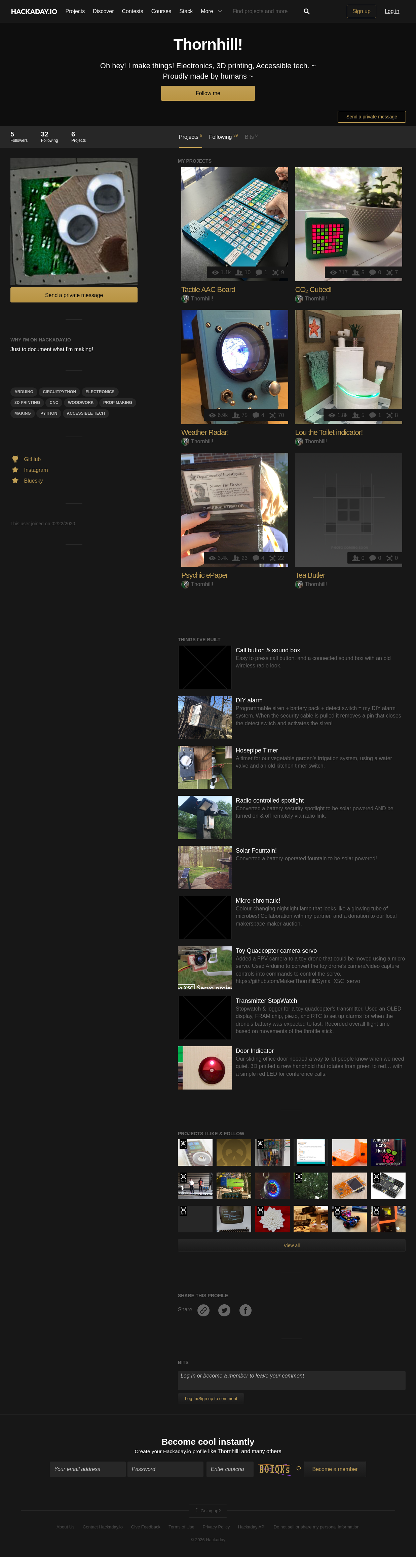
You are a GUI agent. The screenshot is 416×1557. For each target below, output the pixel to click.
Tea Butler (310, 575)
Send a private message (371, 116)
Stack (186, 11)
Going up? (207, 1511)
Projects (75, 11)
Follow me (208, 93)
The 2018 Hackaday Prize (183, 1178)
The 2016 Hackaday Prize (298, 1178)
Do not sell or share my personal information (317, 1527)
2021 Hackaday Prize (376, 1211)
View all (291, 1245)
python (48, 413)
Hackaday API (252, 1527)
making (22, 413)
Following (223, 136)
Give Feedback (145, 1527)
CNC (53, 402)
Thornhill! (197, 298)
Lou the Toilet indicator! (329, 432)
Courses (161, 11)
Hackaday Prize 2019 (337, 1211)
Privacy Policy (216, 1527)
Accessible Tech (86, 413)
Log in (392, 11)
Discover (103, 11)
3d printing (27, 402)
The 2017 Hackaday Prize (183, 1211)
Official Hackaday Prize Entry (183, 1144)
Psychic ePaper (204, 575)
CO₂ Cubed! (313, 289)
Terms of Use (181, 1527)
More (213, 11)
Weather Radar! (205, 432)
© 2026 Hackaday (208, 1540)
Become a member (334, 1470)
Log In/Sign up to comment (211, 1398)
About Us (65, 1527)
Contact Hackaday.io (103, 1527)
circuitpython (59, 392)
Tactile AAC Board (208, 289)
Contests (132, 11)
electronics (100, 392)
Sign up (361, 11)
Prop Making (117, 402)
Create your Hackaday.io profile (170, 1452)
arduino (23, 392)
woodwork (81, 402)
